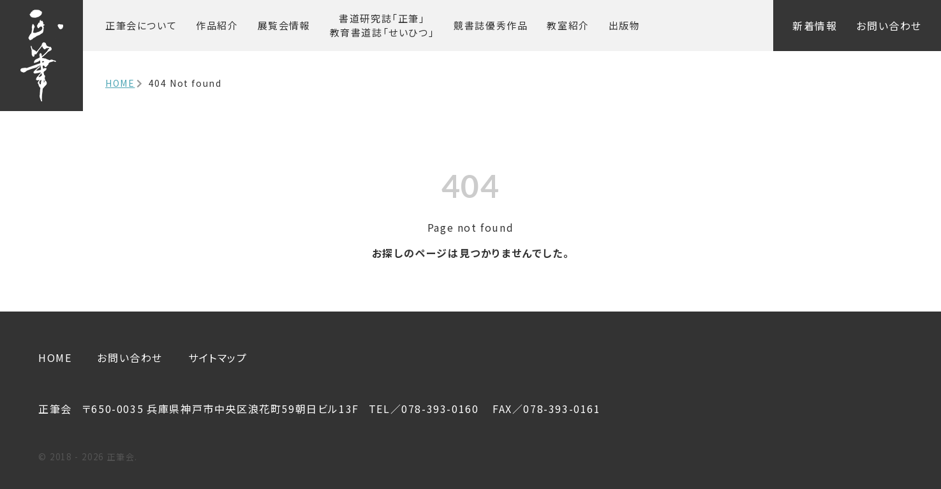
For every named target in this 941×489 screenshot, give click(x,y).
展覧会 (284, 25)
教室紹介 (568, 25)
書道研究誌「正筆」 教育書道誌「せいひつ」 (382, 25)
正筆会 (141, 25)
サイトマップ (218, 357)
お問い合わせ (889, 25)
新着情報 (814, 25)
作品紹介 (217, 25)
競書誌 (491, 25)
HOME (120, 83)
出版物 (625, 25)
